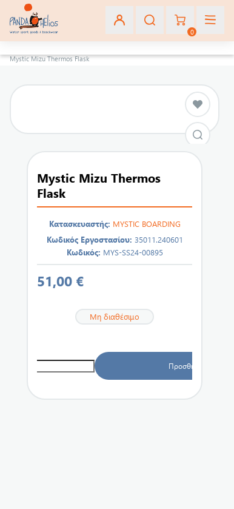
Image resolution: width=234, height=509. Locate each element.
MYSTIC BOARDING (147, 223)
